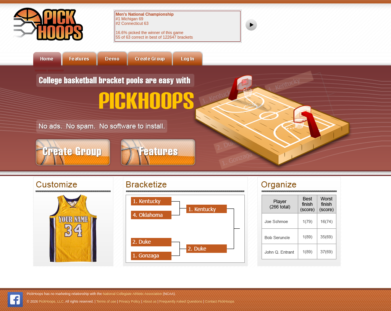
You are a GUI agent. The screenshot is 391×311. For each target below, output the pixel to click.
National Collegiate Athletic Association (132, 294)
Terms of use (106, 301)
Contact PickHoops (219, 301)
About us (150, 301)
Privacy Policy (129, 301)
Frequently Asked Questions (180, 301)
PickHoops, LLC (51, 301)
